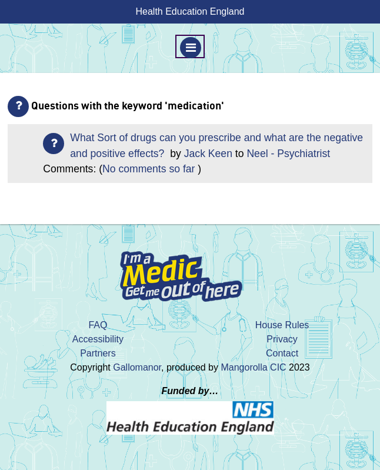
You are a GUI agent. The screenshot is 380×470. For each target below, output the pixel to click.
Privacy (281, 339)
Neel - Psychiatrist (288, 153)
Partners (97, 353)
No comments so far (148, 169)
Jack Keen (208, 153)
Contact (282, 353)
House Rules (282, 325)
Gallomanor (137, 367)
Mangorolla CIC (253, 367)
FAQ (97, 325)
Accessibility (98, 339)
